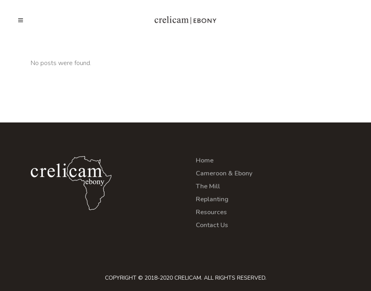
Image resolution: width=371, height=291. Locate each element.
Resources (211, 212)
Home (205, 160)
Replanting (212, 199)
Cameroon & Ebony (224, 173)
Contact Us (212, 225)
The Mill (208, 186)
